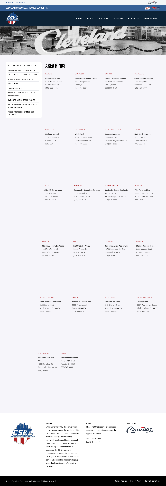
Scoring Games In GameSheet (21, 70)
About (79, 18)
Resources (133, 18)
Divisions (118, 18)
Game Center (151, 18)
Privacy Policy (135, 481)
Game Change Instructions (20, 79)
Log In (9, 3)
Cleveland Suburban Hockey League (25, 7)
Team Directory (15, 88)
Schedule (103, 18)
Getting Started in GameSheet (22, 65)
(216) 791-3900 (81, 144)
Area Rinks (13, 83)
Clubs (90, 18)
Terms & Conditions (152, 481)
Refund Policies (121, 481)
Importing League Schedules (21, 100)
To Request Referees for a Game (23, 74)
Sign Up (20, 3)
